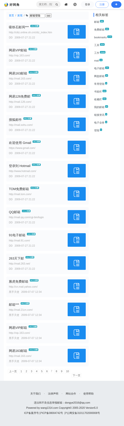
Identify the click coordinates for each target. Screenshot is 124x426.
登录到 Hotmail (19, 166)
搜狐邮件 (15, 119)
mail (98, 60)
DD (11, 37)
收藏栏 (100, 99)
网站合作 (71, 393)
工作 (99, 52)
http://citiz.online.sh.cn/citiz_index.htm (30, 32)
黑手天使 (14, 292)
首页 (11, 15)
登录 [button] (87, 4)
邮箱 (99, 21)
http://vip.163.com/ (19, 55)
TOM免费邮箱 (19, 189)
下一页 (76, 375)
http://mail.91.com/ (19, 240)
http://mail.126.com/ (20, 101)
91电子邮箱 (17, 235)
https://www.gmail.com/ (22, 148)
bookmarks (103, 37)
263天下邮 (16, 258)
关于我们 (35, 393)
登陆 (98, 130)
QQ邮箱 (14, 212)
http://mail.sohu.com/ (21, 125)
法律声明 (53, 393)
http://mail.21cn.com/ (21, 309)
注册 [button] (102, 4)
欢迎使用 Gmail (20, 143)
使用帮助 (88, 393)
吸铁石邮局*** (19, 27)
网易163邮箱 (18, 73)
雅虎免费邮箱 (18, 281)
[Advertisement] (105, 183)
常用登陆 (100, 83)
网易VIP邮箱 (18, 50)
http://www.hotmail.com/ (22, 171)
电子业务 (100, 122)
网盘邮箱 (101, 76)
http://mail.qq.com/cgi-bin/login (26, 217)
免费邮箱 (101, 29)
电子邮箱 (101, 68)
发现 (19, 15)
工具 (99, 45)
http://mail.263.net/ (19, 263)
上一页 (13, 371)
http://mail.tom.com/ (20, 194)
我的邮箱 (101, 107)
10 (67, 371)
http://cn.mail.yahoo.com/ (23, 286)
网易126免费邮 (19, 96)
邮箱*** (14, 304)
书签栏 (100, 91)
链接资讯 (100, 114)
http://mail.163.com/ (20, 78)
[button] (116, 4)
